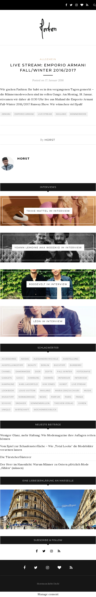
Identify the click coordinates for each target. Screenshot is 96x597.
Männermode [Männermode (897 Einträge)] (27, 397)
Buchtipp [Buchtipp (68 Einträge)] (59, 365)
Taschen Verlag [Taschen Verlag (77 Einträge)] (63, 403)
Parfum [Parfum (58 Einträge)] (55, 397)
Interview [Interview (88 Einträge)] (81, 378)
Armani (6, 114)
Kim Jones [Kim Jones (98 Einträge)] (49, 384)
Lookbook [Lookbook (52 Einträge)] (8, 390)
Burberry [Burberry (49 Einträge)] (75, 365)
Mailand (61, 114)
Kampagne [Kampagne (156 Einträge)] (8, 384)
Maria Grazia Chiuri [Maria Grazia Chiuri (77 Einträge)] (67, 390)
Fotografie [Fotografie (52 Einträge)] (83, 371)
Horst (50, 139)
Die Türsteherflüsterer (15, 457)
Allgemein (48, 59)
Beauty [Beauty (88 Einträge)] (32, 365)
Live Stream (45, 114)
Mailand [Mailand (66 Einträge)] (45, 390)
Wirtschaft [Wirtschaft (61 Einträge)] (22, 410)
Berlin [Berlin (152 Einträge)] (45, 365)
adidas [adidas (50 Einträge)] (25, 359)
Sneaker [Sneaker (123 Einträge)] (21, 403)
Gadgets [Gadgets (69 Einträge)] (7, 378)
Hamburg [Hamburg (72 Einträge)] (33, 378)
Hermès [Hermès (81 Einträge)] (48, 378)
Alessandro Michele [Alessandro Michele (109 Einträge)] (46, 359)
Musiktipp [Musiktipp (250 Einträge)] (8, 397)
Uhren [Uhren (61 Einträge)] (82, 403)
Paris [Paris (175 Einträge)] (68, 397)
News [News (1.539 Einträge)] (43, 397)
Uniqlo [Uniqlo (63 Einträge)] (6, 410)
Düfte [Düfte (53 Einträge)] (48, 371)
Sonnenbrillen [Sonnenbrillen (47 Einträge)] (40, 403)
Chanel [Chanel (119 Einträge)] (6, 371)
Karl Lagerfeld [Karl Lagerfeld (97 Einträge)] (28, 384)
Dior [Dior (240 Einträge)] (37, 371)
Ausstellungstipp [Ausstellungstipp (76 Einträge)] (12, 365)
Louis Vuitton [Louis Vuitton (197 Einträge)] (27, 390)
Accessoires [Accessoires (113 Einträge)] (9, 359)
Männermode (78, 114)
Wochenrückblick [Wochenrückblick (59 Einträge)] (45, 410)
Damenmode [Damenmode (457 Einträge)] (23, 371)
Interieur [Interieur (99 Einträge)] (64, 378)
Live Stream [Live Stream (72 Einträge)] (79, 384)
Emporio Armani (24, 114)
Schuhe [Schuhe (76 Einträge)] (6, 403)
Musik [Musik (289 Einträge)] (87, 390)
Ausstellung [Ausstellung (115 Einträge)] (70, 359)
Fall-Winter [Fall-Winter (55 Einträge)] (64, 371)
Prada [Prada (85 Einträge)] (79, 397)
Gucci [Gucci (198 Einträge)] (20, 378)
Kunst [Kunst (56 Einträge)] (63, 384)
